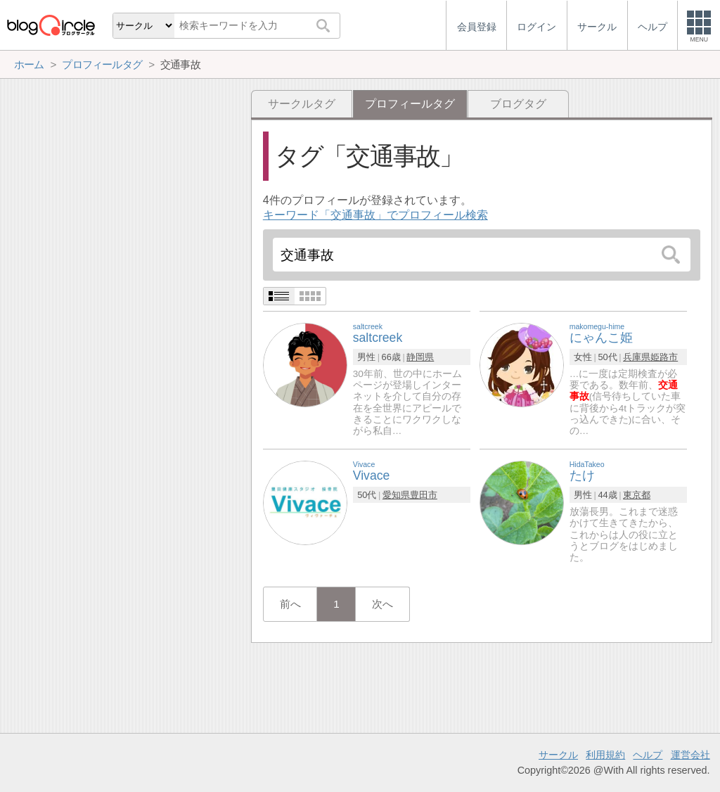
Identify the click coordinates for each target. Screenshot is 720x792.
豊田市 (423, 495)
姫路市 (664, 357)
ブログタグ (518, 104)
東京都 (636, 495)
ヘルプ (647, 754)
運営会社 (690, 754)
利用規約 (605, 754)
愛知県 (396, 495)
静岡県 (420, 357)
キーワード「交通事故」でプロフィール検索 (375, 215)
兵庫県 (636, 357)
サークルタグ (301, 104)
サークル (558, 754)
